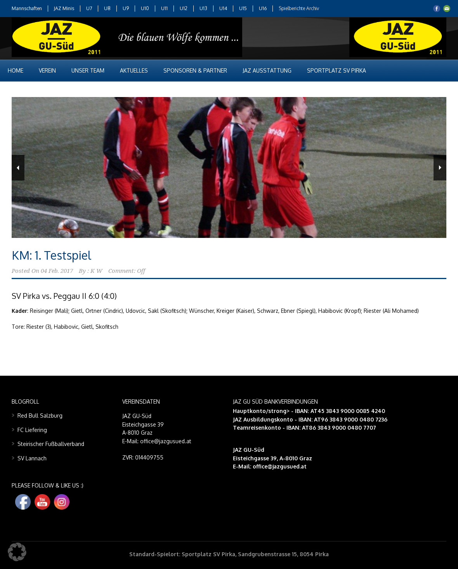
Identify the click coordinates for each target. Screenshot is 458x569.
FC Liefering (32, 430)
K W (96, 270)
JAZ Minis (64, 8)
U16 (263, 8)
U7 (89, 8)
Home (15, 70)
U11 (164, 8)
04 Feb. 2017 (57, 270)
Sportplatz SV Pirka (336, 70)
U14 (223, 8)
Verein (47, 70)
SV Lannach (32, 458)
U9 (126, 8)
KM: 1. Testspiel (51, 255)
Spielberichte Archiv (299, 8)
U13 (203, 8)
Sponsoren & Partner (195, 70)
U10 (145, 8)
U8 (107, 8)
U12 (183, 8)
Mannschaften (27, 8)
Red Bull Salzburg (39, 415)
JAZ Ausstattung (267, 70)
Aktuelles (134, 70)
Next (440, 167)
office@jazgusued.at (280, 466)
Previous (18, 167)
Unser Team (87, 70)
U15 (243, 8)
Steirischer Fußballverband (50, 444)
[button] (17, 552)
